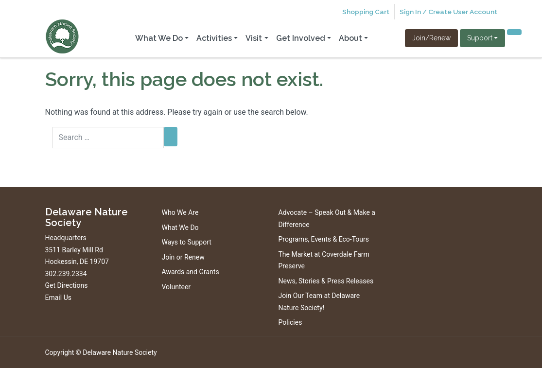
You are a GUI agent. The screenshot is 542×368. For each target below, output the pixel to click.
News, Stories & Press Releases (326, 281)
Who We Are (180, 212)
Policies (290, 322)
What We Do (159, 38)
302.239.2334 (66, 274)
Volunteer (176, 287)
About (350, 38)
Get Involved (300, 38)
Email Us (58, 297)
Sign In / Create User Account (448, 12)
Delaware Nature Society (120, 352)
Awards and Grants (190, 272)
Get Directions (66, 285)
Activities (214, 38)
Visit (253, 38)
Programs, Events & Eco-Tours (324, 239)
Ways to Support (186, 242)
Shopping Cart (365, 12)
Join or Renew (183, 257)
